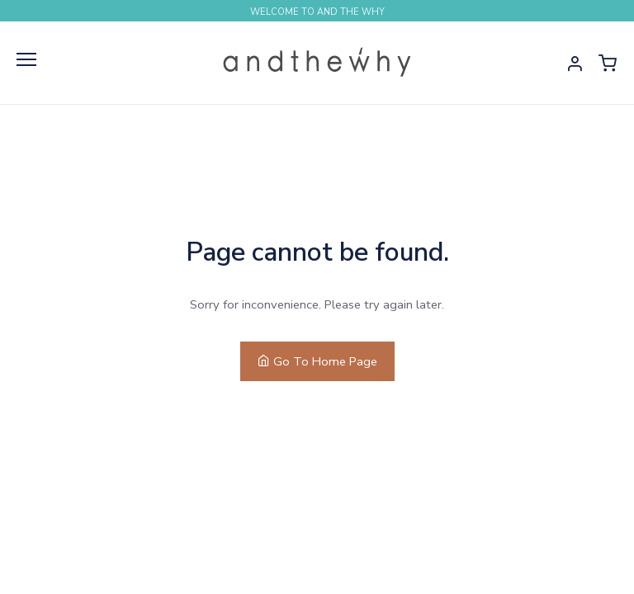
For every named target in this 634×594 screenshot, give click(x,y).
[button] (574, 62)
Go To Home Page (317, 361)
